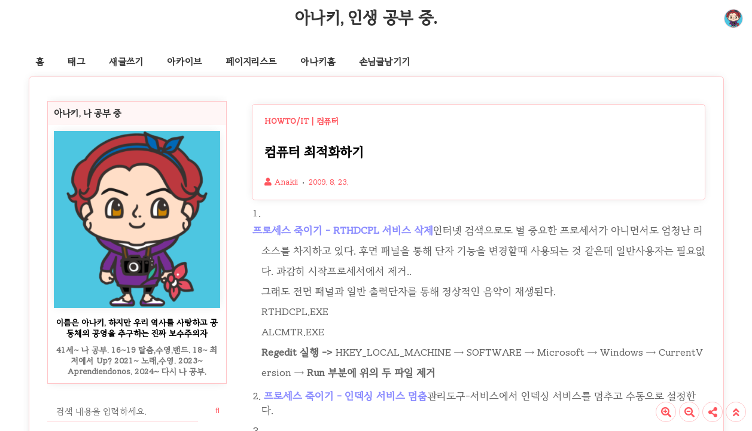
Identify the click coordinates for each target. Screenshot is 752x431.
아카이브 (184, 61)
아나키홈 (317, 61)
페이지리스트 (251, 61)
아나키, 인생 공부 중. (365, 17)
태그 (76, 61)
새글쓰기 (126, 61)
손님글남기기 (384, 61)
